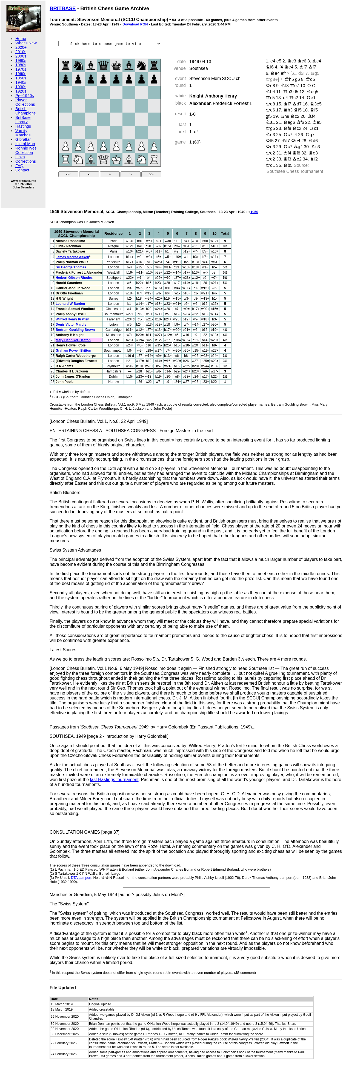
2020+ (21, 47)
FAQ (19, 165)
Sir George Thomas (71, 267)
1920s (20, 91)
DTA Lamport (81, 878)
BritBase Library (22, 119)
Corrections (25, 161)
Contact (22, 170)
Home (20, 38)
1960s (20, 73)
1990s (20, 60)
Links (20, 157)
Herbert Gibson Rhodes (74, 278)
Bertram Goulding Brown (75, 330)
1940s (20, 82)
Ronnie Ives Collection (25, 150)
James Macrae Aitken (72, 257)
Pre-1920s (24, 95)
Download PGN (135, 24)
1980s (20, 65)
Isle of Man (25, 144)
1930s (20, 87)
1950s (20, 78)
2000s (20, 56)
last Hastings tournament (114, 779)
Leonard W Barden (70, 304)
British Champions (25, 111)
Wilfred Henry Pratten (72, 319)
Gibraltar (23, 139)
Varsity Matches (22, 132)
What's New (26, 43)
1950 (254, 212)
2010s (20, 52)
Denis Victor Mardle (71, 324)
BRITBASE (63, 8)
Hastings (23, 126)
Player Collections (25, 102)
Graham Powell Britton (73, 350)
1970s (20, 69)
